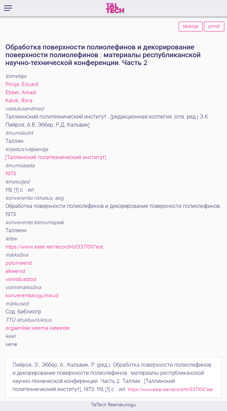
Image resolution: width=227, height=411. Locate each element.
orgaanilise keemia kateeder (37, 328)
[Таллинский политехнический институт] (55, 157)
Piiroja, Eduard (21, 84)
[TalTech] (115, 8)
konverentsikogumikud (32, 296)
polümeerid (18, 263)
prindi (214, 26)
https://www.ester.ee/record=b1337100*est (54, 247)
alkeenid (15, 271)
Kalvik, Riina (18, 101)
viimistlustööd (20, 279)
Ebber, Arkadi (20, 92)
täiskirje (190, 26)
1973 (10, 174)
